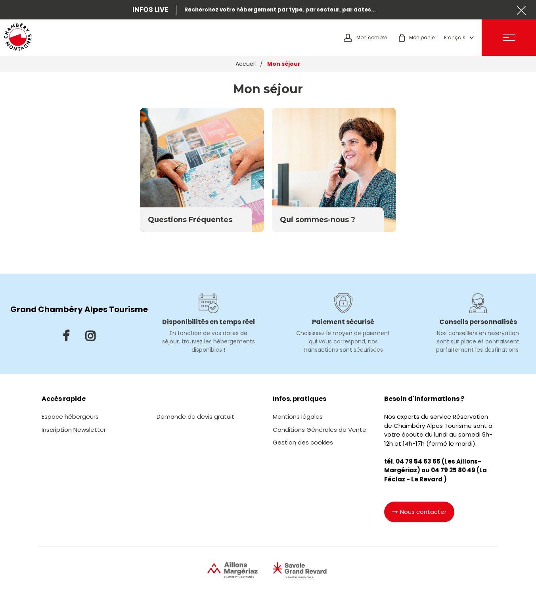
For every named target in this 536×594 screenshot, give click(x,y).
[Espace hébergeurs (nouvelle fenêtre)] (70, 416)
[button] (417, 38)
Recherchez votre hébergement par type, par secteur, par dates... (280, 9)
